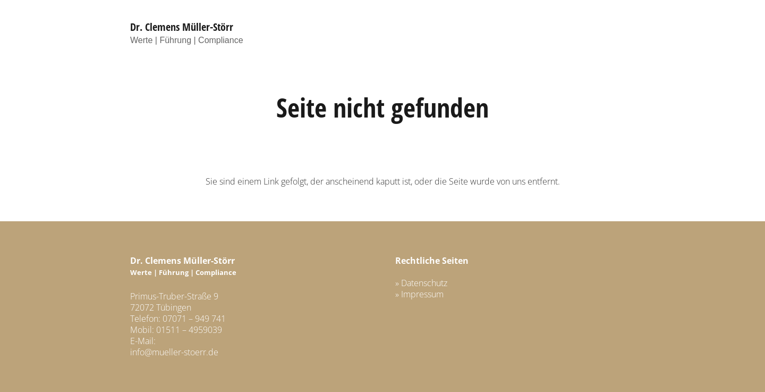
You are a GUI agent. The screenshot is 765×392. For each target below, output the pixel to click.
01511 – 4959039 (189, 330)
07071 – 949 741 (194, 318)
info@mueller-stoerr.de (174, 352)
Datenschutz (424, 283)
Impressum (422, 294)
